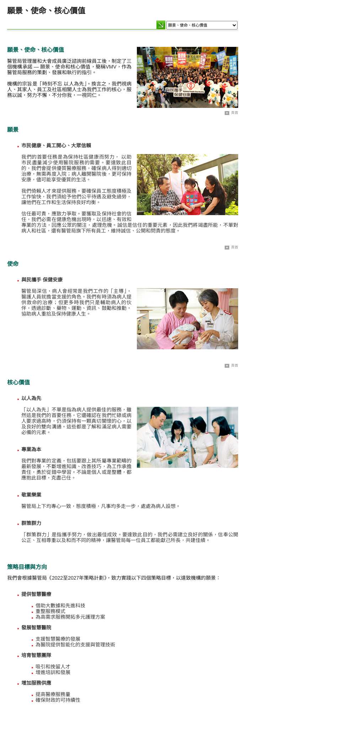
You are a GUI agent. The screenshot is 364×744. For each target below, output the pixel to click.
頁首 (231, 113)
